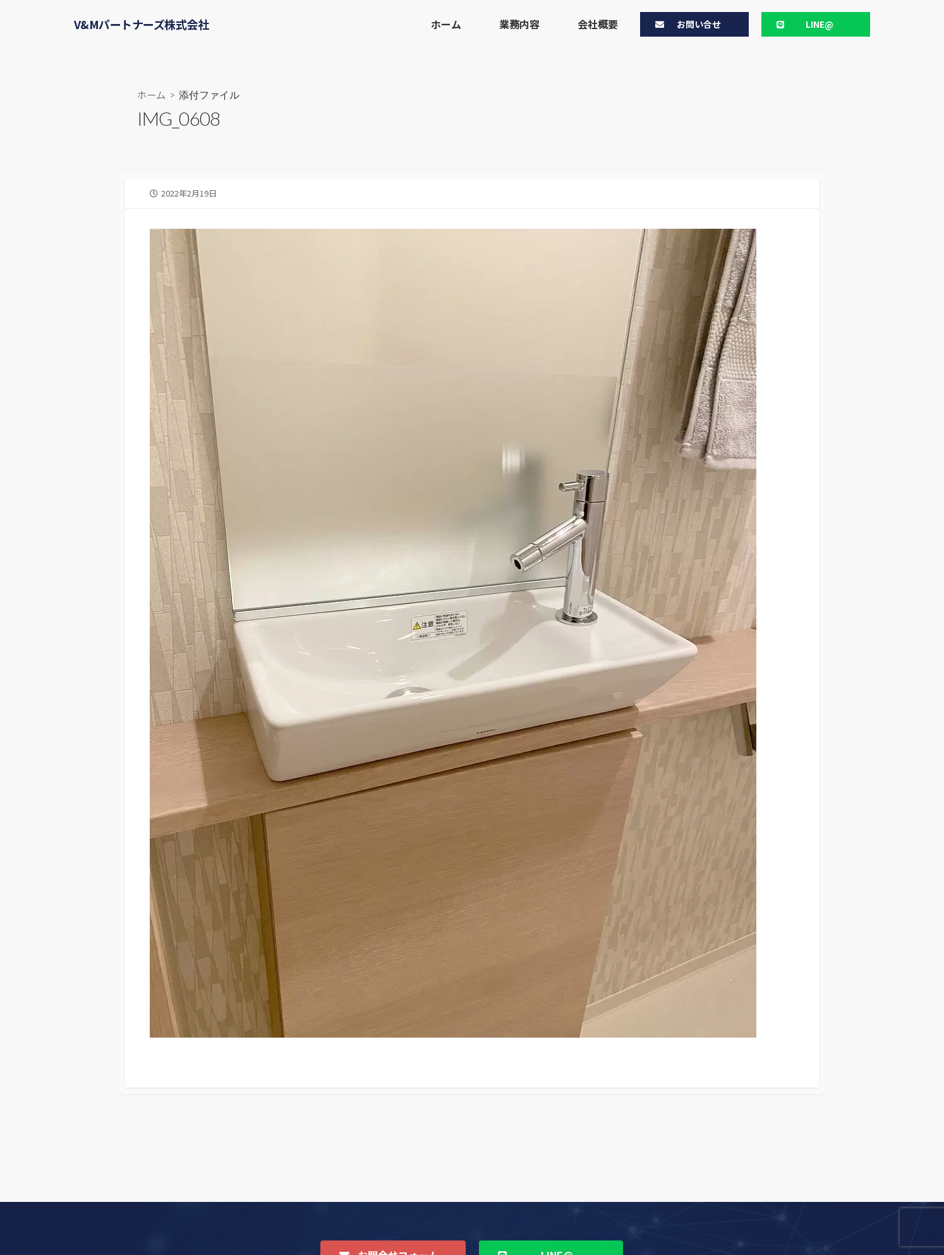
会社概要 (598, 24)
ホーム (446, 24)
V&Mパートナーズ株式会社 (141, 24)
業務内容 (519, 24)
